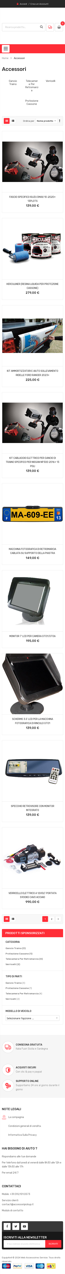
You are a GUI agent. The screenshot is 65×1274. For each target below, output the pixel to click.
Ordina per (28, 121)
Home (5, 58)
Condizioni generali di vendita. (24, 1126)
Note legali (11, 1109)
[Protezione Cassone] (19, 953)
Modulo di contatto (12, 1210)
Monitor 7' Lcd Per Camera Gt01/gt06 (32, 636)
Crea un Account (39, 4)
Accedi (23, 4)
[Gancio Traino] (16, 948)
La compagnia (16, 1117)
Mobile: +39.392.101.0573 (16, 1194)
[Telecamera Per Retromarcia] (24, 959)
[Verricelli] (13, 964)
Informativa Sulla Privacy (22, 1134)
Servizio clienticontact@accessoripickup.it (18, 1202)
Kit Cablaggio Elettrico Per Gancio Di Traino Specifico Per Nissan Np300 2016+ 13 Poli (32, 462)
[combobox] (20, 27)
